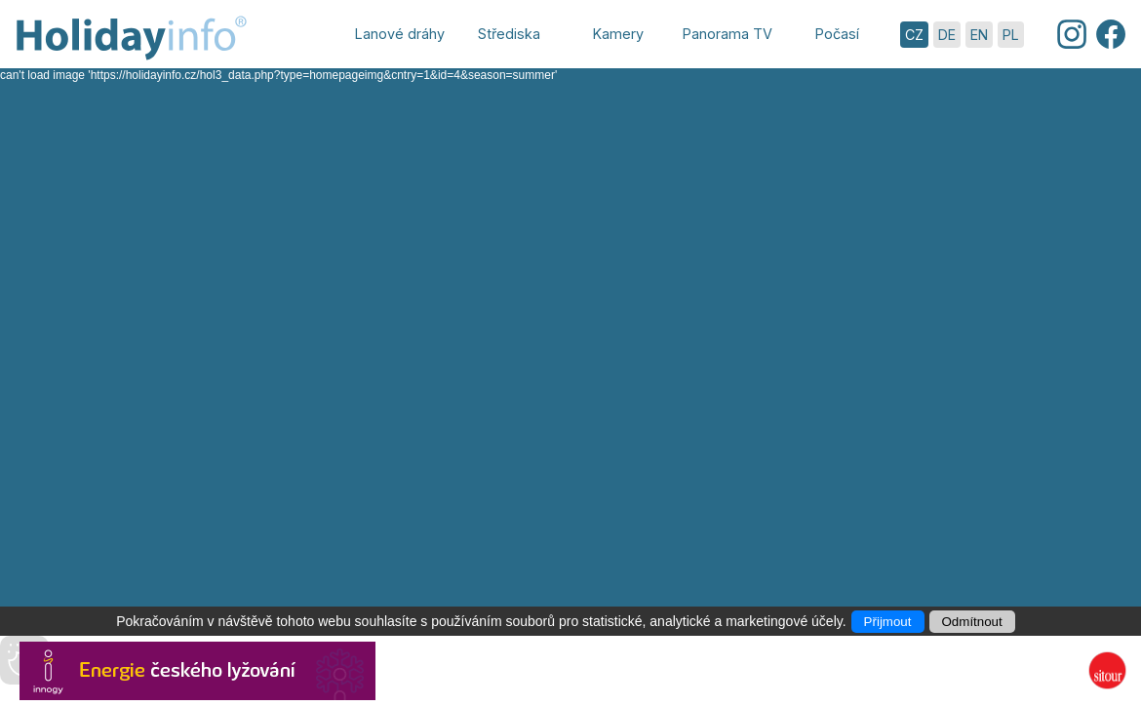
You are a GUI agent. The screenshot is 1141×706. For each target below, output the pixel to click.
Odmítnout (972, 621)
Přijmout (888, 621)
